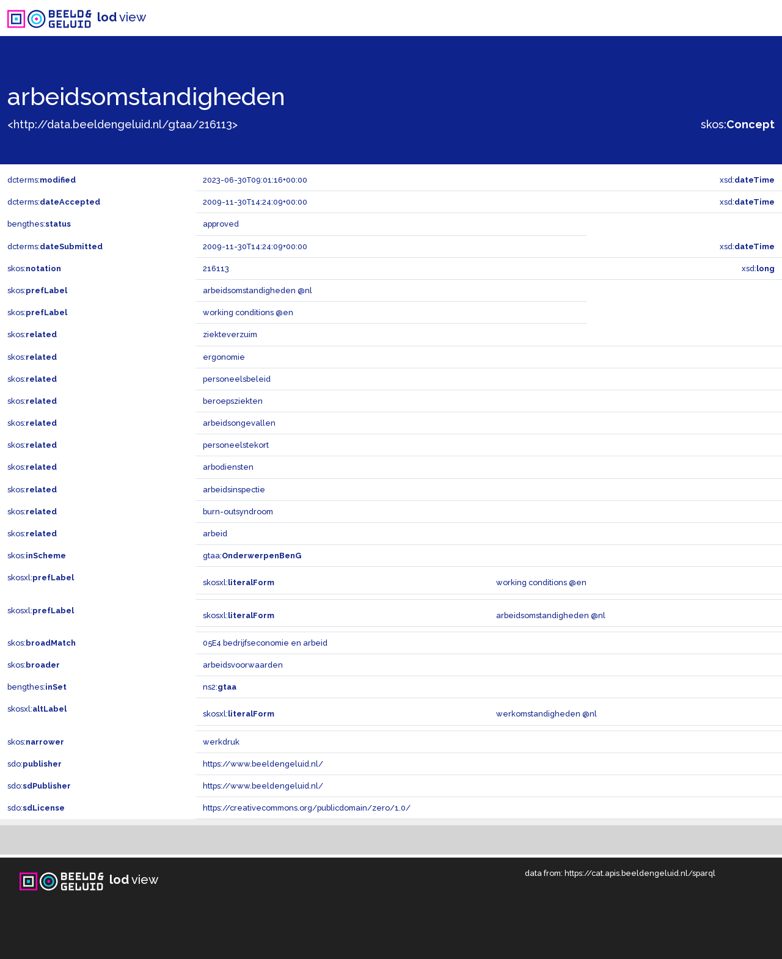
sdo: (34, 763)
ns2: (219, 686)
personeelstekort (236, 445)
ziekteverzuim (230, 334)
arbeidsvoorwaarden (243, 664)
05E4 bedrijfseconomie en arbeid (265, 642)
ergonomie (224, 357)
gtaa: (252, 555)
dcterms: (41, 179)
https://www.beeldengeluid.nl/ (263, 763)
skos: (738, 124)
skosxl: (40, 577)
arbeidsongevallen (239, 423)
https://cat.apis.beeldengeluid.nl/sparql (640, 873)
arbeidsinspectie (234, 489)
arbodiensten (228, 467)
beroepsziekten (233, 401)
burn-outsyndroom (238, 511)
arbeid (215, 533)
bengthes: (39, 223)
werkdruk (221, 741)
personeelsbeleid (237, 379)
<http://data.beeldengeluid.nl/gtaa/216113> (122, 124)
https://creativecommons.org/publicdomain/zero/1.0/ (307, 807)
